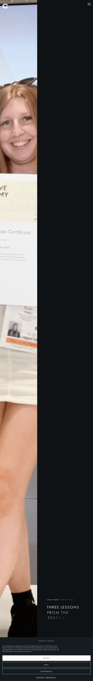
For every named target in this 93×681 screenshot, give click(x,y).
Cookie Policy (40, 677)
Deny (46, 665)
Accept (46, 658)
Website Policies (51, 677)
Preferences (46, 671)
